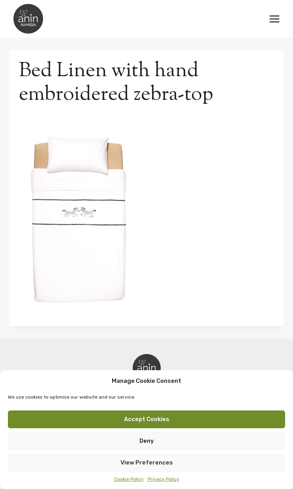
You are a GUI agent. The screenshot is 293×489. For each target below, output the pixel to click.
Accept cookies (146, 419)
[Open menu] (274, 19)
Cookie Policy (129, 479)
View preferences (146, 462)
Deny (146, 440)
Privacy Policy (163, 479)
